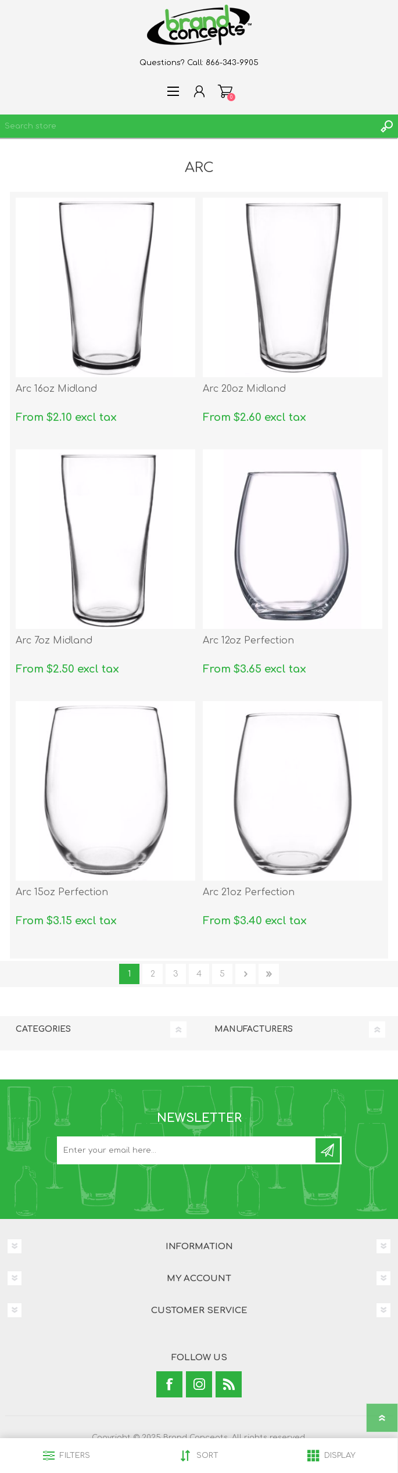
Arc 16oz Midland (56, 389)
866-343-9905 (232, 63)
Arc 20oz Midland (244, 389)
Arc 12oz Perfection (248, 640)
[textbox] (187, 126)
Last (269, 974)
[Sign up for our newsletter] (187, 1150)
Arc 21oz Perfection (249, 892)
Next (245, 974)
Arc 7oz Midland (54, 640)
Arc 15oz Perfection (62, 892)
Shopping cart (225, 91)
